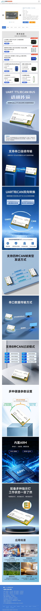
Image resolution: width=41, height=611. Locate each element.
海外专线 (11, 606)
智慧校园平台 (18, 606)
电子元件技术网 (34, 606)
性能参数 (8, 27)
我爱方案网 (30, 606)
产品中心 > (7, 3)
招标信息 (26, 606)
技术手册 (25, 22)
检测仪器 (15, 606)
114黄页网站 (22, 606)
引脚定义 (12, 27)
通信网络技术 (7, 607)
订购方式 (19, 27)
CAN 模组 (12, 3)
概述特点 (4, 27)
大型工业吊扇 (7, 606)
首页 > (5, 3)
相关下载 (15, 27)
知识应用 (23, 27)
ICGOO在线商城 (12, 607)
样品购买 (32, 22)
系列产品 (27, 27)
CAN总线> (10, 3)
